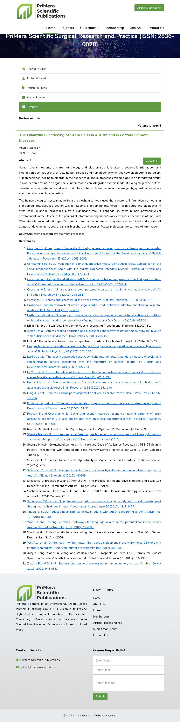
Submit (100, 696)
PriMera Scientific (82, 715)
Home (50, 28)
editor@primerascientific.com (39, 667)
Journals (68, 28)
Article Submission (149, 8)
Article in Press (34, 88)
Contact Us (100, 635)
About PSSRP (34, 69)
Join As (137, 28)
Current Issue (33, 97)
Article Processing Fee (107, 623)
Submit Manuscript (105, 629)
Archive (29, 107)
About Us (157, 28)
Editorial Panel (34, 78)
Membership (114, 28)
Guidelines (89, 28)
